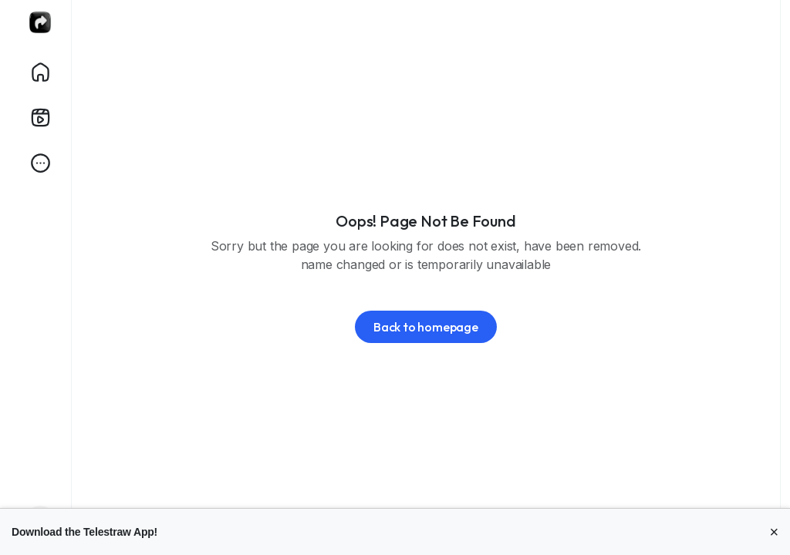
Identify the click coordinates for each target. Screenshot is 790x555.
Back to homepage (425, 327)
